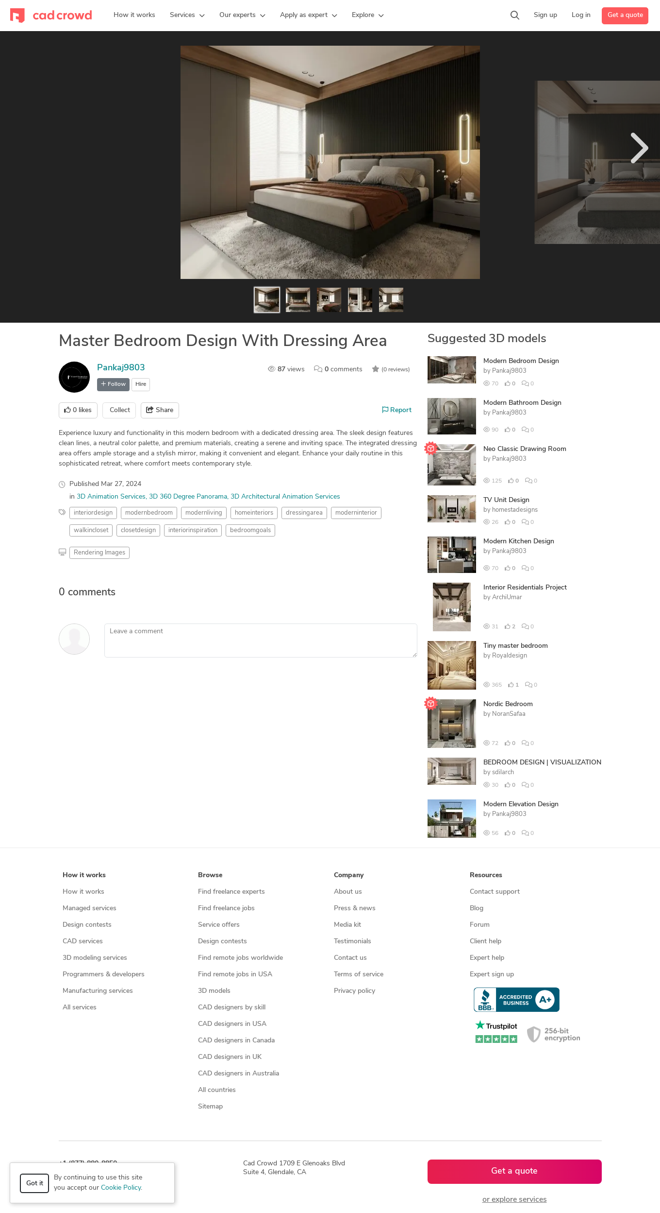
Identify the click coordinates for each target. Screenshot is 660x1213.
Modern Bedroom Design (521, 361)
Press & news (355, 908)
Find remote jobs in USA (235, 974)
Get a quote (625, 15)
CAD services (83, 941)
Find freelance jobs (226, 908)
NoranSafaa (509, 714)
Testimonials (352, 941)
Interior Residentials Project (525, 587)
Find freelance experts (231, 892)
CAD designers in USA (232, 1024)
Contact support (495, 892)
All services (80, 1007)
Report (397, 410)
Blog (476, 908)
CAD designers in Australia (238, 1073)
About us (348, 892)
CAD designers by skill (231, 1007)
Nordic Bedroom (508, 704)
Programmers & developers (104, 974)
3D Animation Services (111, 497)
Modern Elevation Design (521, 804)
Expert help (487, 958)
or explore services (514, 1200)
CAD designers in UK (230, 1057)
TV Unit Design (506, 500)
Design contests (87, 925)
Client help (485, 941)
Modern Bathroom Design (522, 403)
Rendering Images (99, 553)
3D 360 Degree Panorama (188, 497)
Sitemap (210, 1106)
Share (159, 410)
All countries (217, 1090)
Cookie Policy (121, 1188)
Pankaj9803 (121, 368)
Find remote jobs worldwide (240, 958)
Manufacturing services (98, 991)
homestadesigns (515, 510)
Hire (140, 384)
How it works (83, 892)
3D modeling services (95, 958)
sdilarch (503, 772)
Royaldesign (509, 656)
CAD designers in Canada (236, 1040)
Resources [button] (486, 875)
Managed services (89, 908)
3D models (214, 991)
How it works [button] (84, 875)
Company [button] (348, 875)
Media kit (347, 925)
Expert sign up (492, 974)
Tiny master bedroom (515, 646)
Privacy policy (354, 991)
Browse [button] (210, 875)
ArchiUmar (507, 597)
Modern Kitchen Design (518, 541)
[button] (187, 15)
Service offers (219, 925)
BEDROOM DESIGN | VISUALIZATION (542, 762)
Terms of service (358, 974)
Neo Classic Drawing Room (524, 449)
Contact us (350, 958)
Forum (480, 925)
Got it (34, 1183)
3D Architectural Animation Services (285, 497)
